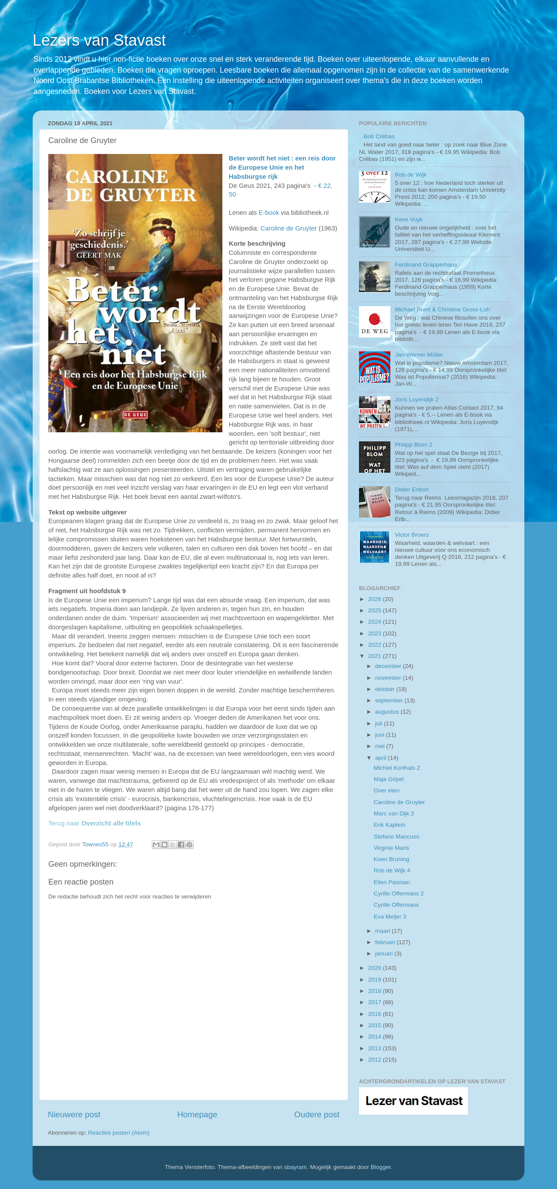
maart (383, 931)
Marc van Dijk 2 (394, 813)
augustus (388, 711)
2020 (375, 968)
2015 (375, 1025)
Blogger (381, 1167)
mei (380, 746)
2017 (375, 1002)
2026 (375, 599)
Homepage (197, 1114)
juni (380, 734)
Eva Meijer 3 (390, 916)
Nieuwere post (74, 1114)
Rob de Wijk (410, 174)
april (381, 758)
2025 (375, 610)
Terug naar (94, 823)
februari (386, 942)
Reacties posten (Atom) (118, 1132)
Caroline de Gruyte (287, 228)
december (389, 666)
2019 (375, 979)
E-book (268, 212)
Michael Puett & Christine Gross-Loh (442, 309)
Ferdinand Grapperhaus (426, 264)
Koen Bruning (391, 859)
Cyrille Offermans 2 (399, 893)
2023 (375, 633)
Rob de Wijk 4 (392, 870)
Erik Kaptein (390, 825)
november (389, 678)
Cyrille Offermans (396, 905)
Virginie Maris (391, 848)
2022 (375, 644)
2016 (375, 1014)
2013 (375, 1048)
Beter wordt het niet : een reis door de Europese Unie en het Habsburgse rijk (282, 167)
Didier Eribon (412, 489)
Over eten (386, 790)
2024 (375, 621)
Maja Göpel (389, 779)
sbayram (295, 1167)
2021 (375, 656)
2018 (375, 991)
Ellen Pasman (392, 882)
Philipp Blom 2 (413, 444)
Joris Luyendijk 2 (417, 399)
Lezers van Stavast (99, 40)
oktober (385, 689)
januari (384, 953)
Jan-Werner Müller (419, 354)
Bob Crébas (378, 136)
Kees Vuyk (409, 219)
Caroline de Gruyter (399, 802)
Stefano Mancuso (396, 836)
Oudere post (316, 1114)
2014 (375, 1036)
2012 (375, 1059)
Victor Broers (412, 534)
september (390, 700)
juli (379, 723)
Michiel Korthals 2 (397, 768)
